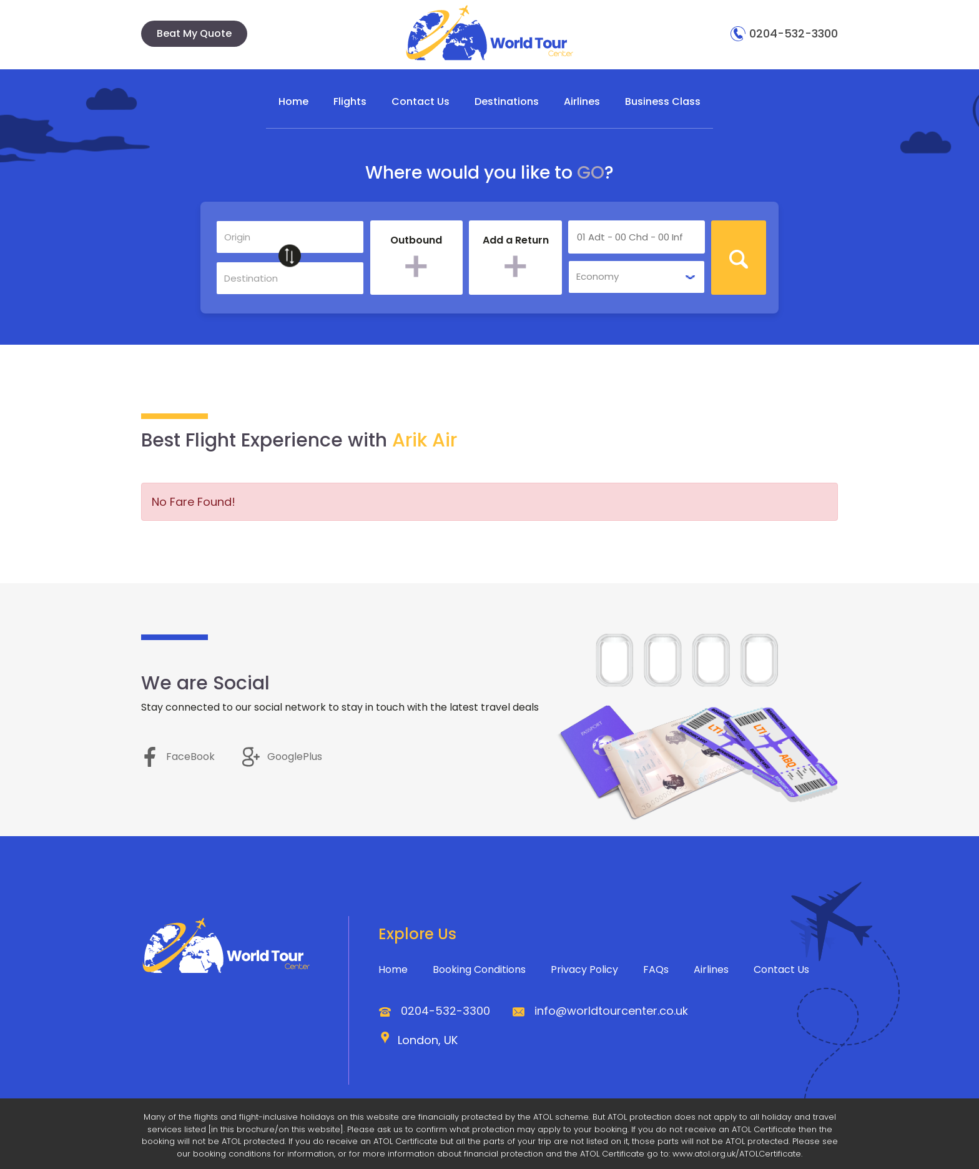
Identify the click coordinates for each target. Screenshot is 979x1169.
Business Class (663, 101)
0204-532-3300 (784, 33)
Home (293, 101)
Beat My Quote (194, 33)
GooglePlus (282, 756)
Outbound (416, 241)
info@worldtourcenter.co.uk (611, 1011)
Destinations (507, 101)
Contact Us (420, 101)
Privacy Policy (584, 969)
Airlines (582, 101)
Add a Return (516, 241)
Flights (350, 101)
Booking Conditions (479, 969)
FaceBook (178, 756)
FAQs (656, 969)
